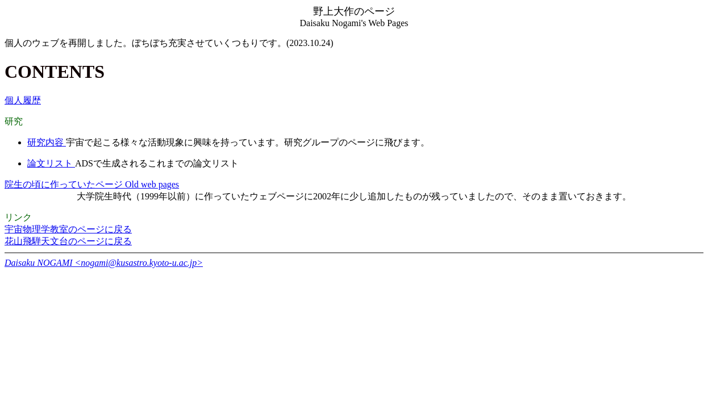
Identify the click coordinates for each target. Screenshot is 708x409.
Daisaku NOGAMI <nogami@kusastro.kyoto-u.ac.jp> (104, 263)
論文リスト (51, 163)
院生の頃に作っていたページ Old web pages (92, 184)
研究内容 (46, 142)
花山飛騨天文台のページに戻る (68, 241)
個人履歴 (23, 100)
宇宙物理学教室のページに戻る (68, 229)
